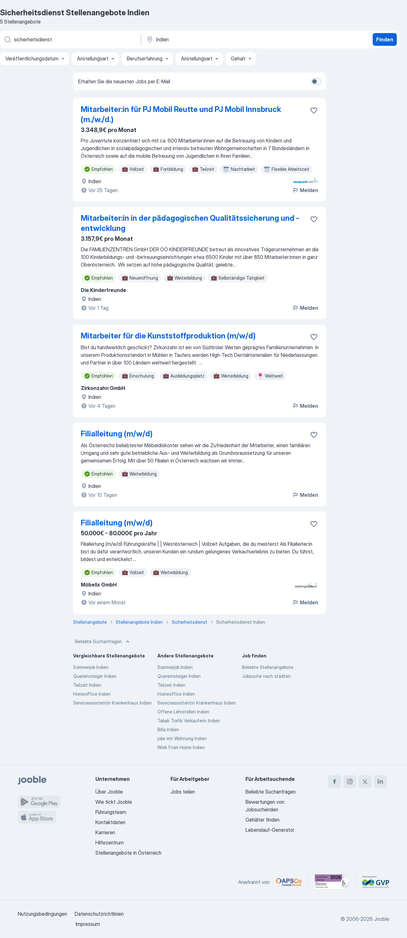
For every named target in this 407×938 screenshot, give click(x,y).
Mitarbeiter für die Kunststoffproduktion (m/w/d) (168, 335)
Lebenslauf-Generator (269, 830)
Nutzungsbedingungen (42, 914)
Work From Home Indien (181, 747)
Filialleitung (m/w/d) (117, 433)
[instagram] (349, 781)
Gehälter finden (262, 819)
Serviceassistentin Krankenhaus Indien (112, 702)
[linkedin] (380, 781)
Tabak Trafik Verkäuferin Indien (188, 720)
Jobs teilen (182, 792)
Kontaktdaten (110, 822)
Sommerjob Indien (90, 667)
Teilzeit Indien (87, 685)
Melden (305, 190)
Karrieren (105, 832)
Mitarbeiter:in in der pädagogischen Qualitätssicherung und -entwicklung (190, 223)
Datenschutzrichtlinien (99, 914)
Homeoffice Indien (92, 694)
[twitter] (365, 781)
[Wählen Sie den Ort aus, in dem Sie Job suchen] (212, 39)
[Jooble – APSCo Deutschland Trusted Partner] (289, 882)
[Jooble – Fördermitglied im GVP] (375, 882)
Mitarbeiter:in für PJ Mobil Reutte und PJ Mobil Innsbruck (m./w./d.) (181, 114)
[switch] (316, 81)
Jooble (381, 919)
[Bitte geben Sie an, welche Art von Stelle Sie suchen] (70, 39)
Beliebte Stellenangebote (267, 667)
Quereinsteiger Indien (94, 676)
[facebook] (334, 781)
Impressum (88, 924)
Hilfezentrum (109, 842)
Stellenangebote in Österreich (128, 853)
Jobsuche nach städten (266, 676)
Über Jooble (109, 792)
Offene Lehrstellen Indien (183, 711)
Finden (384, 39)
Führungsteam (110, 812)
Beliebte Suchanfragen (103, 641)
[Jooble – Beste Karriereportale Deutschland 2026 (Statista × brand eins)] (332, 882)
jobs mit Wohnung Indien (182, 738)
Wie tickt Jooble (113, 802)
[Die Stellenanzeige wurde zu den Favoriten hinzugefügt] (314, 110)
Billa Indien (168, 729)
